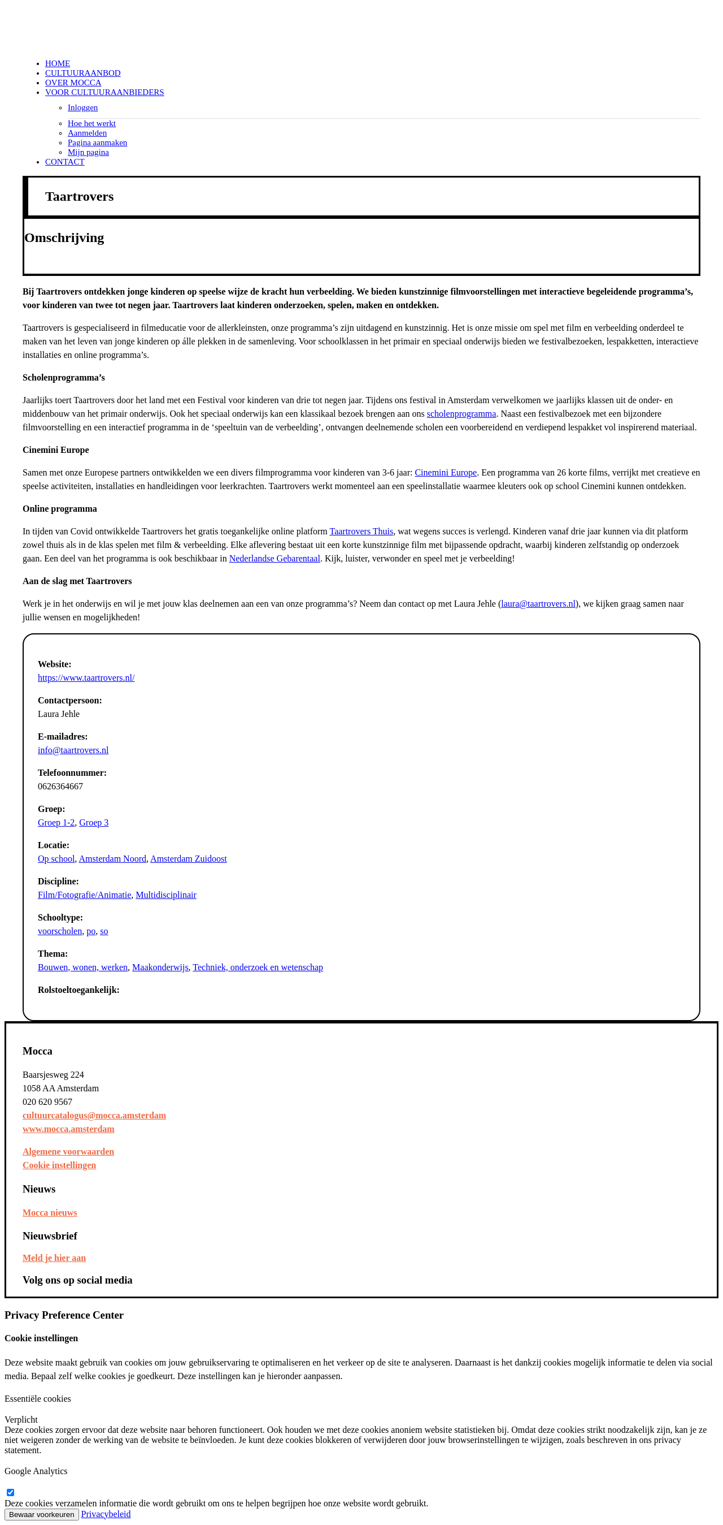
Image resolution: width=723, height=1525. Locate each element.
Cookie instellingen (59, 1165)
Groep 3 (93, 822)
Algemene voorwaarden (68, 1151)
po (90, 931)
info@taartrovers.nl (73, 750)
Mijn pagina (88, 152)
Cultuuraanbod (83, 72)
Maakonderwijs (160, 967)
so (104, 931)
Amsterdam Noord (112, 858)
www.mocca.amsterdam (69, 1129)
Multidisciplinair (166, 895)
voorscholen (60, 931)
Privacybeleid (106, 1514)
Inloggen (83, 107)
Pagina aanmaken (97, 142)
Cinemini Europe (446, 472)
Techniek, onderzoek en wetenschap (258, 967)
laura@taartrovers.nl (538, 603)
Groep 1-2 (56, 822)
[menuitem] (372, 63)
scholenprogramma (461, 413)
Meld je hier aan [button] (54, 1258)
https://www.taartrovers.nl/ (86, 677)
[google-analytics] (10, 1493)
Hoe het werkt (92, 123)
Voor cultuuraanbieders (104, 92)
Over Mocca (73, 82)
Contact (65, 161)
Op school (56, 858)
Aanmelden (87, 132)
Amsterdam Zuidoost (188, 858)
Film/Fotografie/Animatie (84, 895)
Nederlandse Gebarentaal (274, 558)
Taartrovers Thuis (361, 531)
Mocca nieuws (50, 1212)
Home (57, 63)
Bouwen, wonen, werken (83, 967)
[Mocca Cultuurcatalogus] (361, 27)
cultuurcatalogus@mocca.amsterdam (94, 1115)
